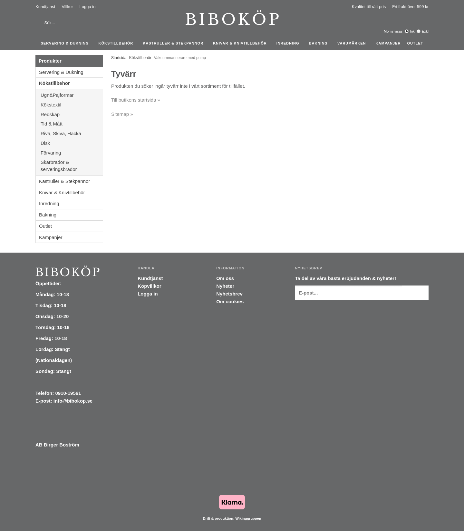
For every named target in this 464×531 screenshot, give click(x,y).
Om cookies (230, 301)
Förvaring (72, 152)
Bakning (320, 43)
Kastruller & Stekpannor (175, 43)
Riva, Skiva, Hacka (72, 133)
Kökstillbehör (118, 43)
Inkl (412, 31)
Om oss (225, 278)
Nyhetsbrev (229, 293)
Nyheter (225, 286)
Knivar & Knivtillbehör (241, 43)
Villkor (67, 6)
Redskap (72, 114)
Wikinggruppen (248, 518)
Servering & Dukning (66, 43)
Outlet (415, 43)
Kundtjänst (45, 6)
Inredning (289, 43)
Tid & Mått (72, 123)
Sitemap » (122, 114)
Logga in (88, 6)
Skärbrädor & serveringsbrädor (72, 165)
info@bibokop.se (72, 401)
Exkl (425, 31)
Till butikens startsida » (135, 100)
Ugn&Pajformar (72, 95)
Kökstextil (72, 104)
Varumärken (353, 43)
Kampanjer (388, 43)
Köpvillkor (149, 286)
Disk (72, 143)
